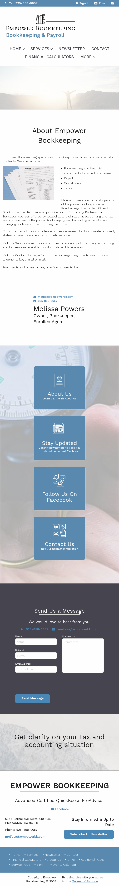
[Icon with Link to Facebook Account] (112, 3)
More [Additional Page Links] (86, 57)
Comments (68, 636)
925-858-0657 (47, 301)
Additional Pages (93, 859)
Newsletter (71, 48)
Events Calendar (64, 864)
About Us (54, 859)
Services (40, 48)
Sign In (83, 3)
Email (100, 3)
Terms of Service (85, 881)
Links (71, 859)
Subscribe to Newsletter (88, 834)
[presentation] (41, 684)
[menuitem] (17, 48)
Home (15, 48)
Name (18, 636)
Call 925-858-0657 (21, 3)
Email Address (23, 663)
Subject (19, 650)
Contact (100, 48)
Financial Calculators (49, 57)
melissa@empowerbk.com (55, 296)
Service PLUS (20, 864)
